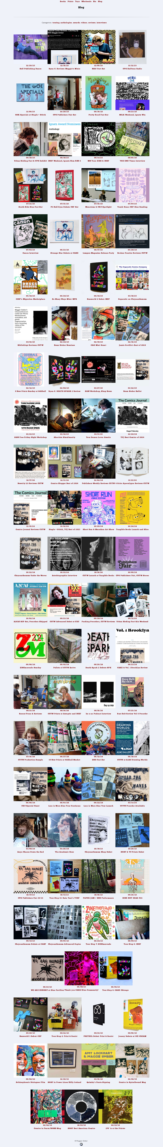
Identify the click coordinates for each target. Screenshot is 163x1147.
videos (84, 23)
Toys (77, 1)
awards (76, 23)
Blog (100, 1)
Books (63, 1)
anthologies (66, 23)
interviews (102, 23)
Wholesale (86, 1)
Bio (94, 1)
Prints (70, 1)
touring (56, 23)
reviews (92, 23)
